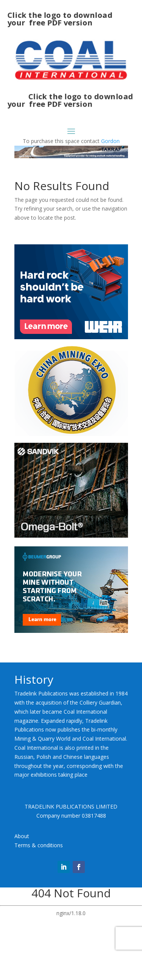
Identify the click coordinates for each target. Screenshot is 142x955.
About (21, 836)
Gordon (110, 141)
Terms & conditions (38, 845)
